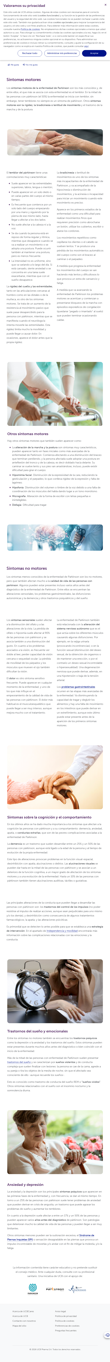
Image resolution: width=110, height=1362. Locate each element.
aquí (86, 46)
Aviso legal (60, 1311)
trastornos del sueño (19, 1062)
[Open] (107, 1335)
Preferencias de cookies (67, 1325)
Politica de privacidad (66, 1316)
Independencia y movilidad (62, 930)
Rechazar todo (29, 53)
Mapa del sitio (19, 1325)
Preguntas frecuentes (65, 1330)
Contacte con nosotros (24, 1321)
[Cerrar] (105, 4)
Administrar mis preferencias (62, 53)
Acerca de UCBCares (23, 1311)
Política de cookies (30, 29)
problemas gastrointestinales (78, 686)
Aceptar (94, 53)
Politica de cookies (64, 1321)
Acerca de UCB (20, 1316)
